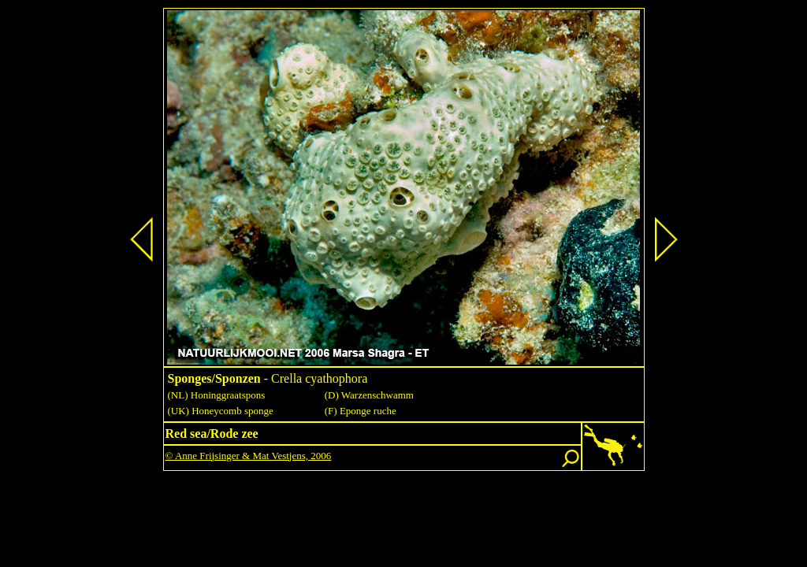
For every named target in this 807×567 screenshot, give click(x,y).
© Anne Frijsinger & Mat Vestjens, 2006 (248, 455)
